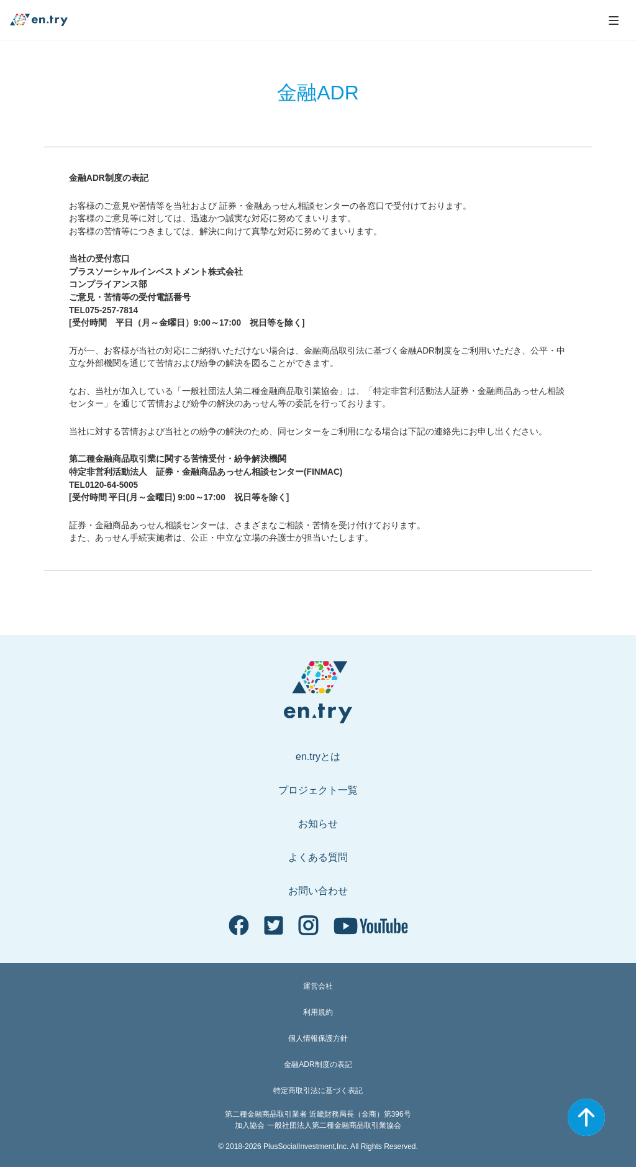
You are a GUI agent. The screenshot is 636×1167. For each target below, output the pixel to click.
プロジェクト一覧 (318, 790)
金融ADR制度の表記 (318, 1064)
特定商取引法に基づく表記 (318, 1090)
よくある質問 (318, 857)
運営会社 (318, 986)
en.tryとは (318, 756)
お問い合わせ (318, 891)
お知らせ (318, 823)
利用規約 (318, 1012)
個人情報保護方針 (318, 1038)
